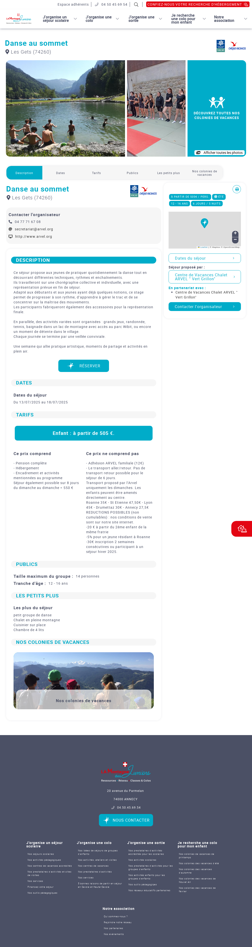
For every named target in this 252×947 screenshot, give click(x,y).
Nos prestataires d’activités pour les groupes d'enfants (150, 867)
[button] (205, 226)
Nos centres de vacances (93, 865)
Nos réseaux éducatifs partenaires (149, 890)
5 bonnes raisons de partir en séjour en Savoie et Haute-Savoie (100, 885)
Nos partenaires (113, 928)
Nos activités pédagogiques (44, 859)
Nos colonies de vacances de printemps (196, 855)
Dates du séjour (205, 258)
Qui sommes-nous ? (116, 916)
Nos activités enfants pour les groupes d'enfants (146, 876)
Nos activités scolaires (142, 859)
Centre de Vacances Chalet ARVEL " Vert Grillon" (205, 276)
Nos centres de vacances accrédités (50, 865)
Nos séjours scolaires (41, 854)
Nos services (35, 881)
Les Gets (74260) (28, 51)
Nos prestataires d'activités (95, 871)
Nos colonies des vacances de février (197, 889)
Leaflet (203, 247)
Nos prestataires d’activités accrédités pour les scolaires (146, 852)
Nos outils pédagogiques (43, 892)
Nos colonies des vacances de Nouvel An (197, 880)
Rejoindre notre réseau (118, 922)
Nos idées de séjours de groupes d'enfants (98, 852)
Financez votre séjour (41, 886)
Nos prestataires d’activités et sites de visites (50, 873)
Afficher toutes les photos (219, 152)
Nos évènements (114, 934)
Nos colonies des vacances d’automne (195, 871)
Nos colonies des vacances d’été (199, 863)
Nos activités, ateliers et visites (97, 859)
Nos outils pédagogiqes (142, 884)
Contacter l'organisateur (205, 306)
